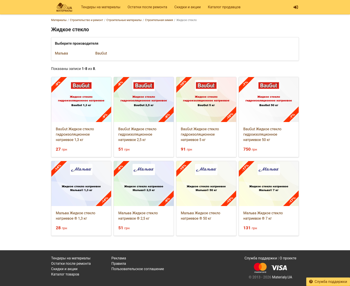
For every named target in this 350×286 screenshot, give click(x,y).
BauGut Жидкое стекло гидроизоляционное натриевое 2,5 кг (137, 134)
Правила (118, 263)
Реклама (118, 258)
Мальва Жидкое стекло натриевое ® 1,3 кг (75, 216)
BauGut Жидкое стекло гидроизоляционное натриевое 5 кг (200, 134)
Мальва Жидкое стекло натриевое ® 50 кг (200, 216)
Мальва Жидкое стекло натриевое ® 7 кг (263, 216)
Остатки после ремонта (147, 7)
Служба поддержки (328, 282)
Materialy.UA (282, 277)
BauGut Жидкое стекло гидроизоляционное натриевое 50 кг (262, 134)
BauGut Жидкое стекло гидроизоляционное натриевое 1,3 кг (75, 134)
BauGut (101, 53)
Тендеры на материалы (101, 7)
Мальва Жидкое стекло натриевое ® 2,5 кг (138, 216)
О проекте (288, 258)
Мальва (61, 53)
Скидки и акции (187, 7)
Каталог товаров (65, 274)
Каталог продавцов (224, 7)
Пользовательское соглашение (137, 269)
